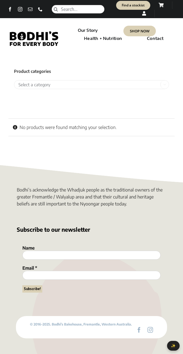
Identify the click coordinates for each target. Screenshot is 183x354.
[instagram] (20, 9)
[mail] (30, 9)
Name (28, 248)
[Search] (56, 9)
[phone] (40, 9)
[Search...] (78, 9)
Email (29, 268)
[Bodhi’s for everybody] (33, 32)
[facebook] (10, 9)
